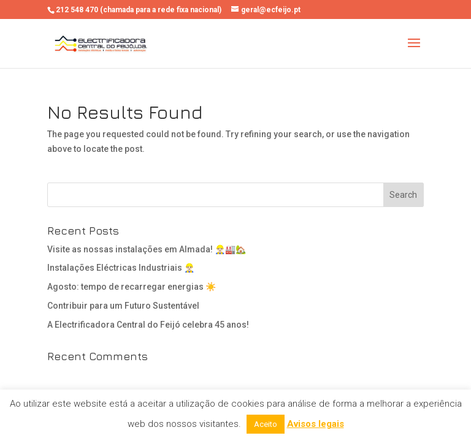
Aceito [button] (265, 424)
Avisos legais (315, 423)
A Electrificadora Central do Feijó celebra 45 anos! (148, 325)
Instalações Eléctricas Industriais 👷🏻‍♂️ (120, 268)
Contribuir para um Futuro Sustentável (123, 306)
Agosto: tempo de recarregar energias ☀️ (131, 287)
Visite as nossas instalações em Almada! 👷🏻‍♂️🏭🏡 (146, 249)
